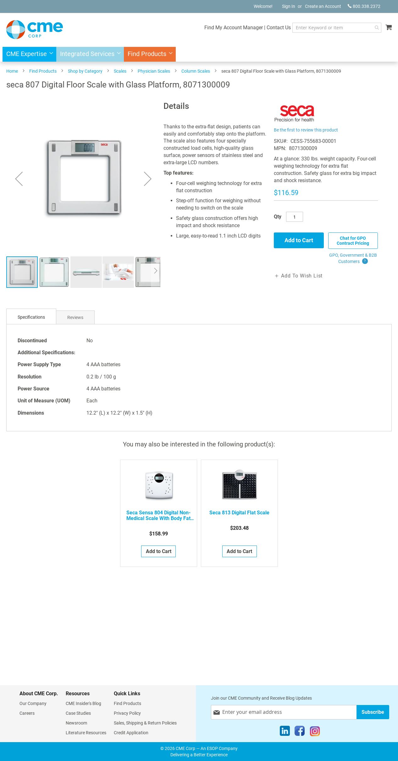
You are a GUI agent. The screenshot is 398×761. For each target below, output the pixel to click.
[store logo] (34, 29)
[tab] (31, 317)
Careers (27, 713)
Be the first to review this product (306, 129)
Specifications (31, 317)
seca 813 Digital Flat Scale (239, 513)
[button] (54, 272)
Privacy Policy (127, 713)
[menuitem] (28, 54)
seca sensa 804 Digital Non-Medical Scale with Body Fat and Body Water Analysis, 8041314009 (158, 515)
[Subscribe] (373, 712)
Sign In (288, 6)
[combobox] (336, 28)
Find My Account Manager (233, 28)
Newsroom (76, 722)
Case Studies (78, 713)
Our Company (33, 703)
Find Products (43, 71)
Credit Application (131, 732)
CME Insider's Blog (83, 703)
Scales (120, 71)
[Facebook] (300, 732)
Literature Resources (86, 732)
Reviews (75, 317)
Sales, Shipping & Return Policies (145, 722)
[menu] (199, 54)
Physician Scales (154, 71)
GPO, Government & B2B (353, 259)
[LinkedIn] (285, 732)
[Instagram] (314, 732)
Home (12, 71)
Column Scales (195, 71)
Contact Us (279, 28)
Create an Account (323, 6)
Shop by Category (85, 71)
